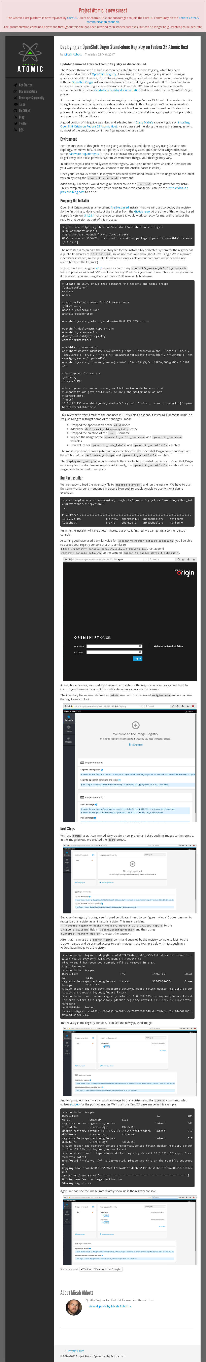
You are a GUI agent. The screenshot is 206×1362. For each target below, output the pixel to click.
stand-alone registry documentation (117, 90)
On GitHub (24, 110)
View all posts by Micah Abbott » (110, 1306)
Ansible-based (120, 207)
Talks (22, 104)
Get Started (25, 85)
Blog (21, 117)
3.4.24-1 (89, 215)
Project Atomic (29, 57)
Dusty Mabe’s (144, 122)
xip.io (99, 268)
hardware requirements (84, 154)
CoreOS (72, 18)
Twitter (23, 123)
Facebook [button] (100, 1269)
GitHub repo (142, 211)
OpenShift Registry (104, 74)
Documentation (28, 91)
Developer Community (31, 98)
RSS (21, 130)
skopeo (75, 1104)
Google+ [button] (115, 1269)
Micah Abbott (73, 54)
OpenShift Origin (82, 82)
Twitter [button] (85, 1269)
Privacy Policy (76, 1351)
